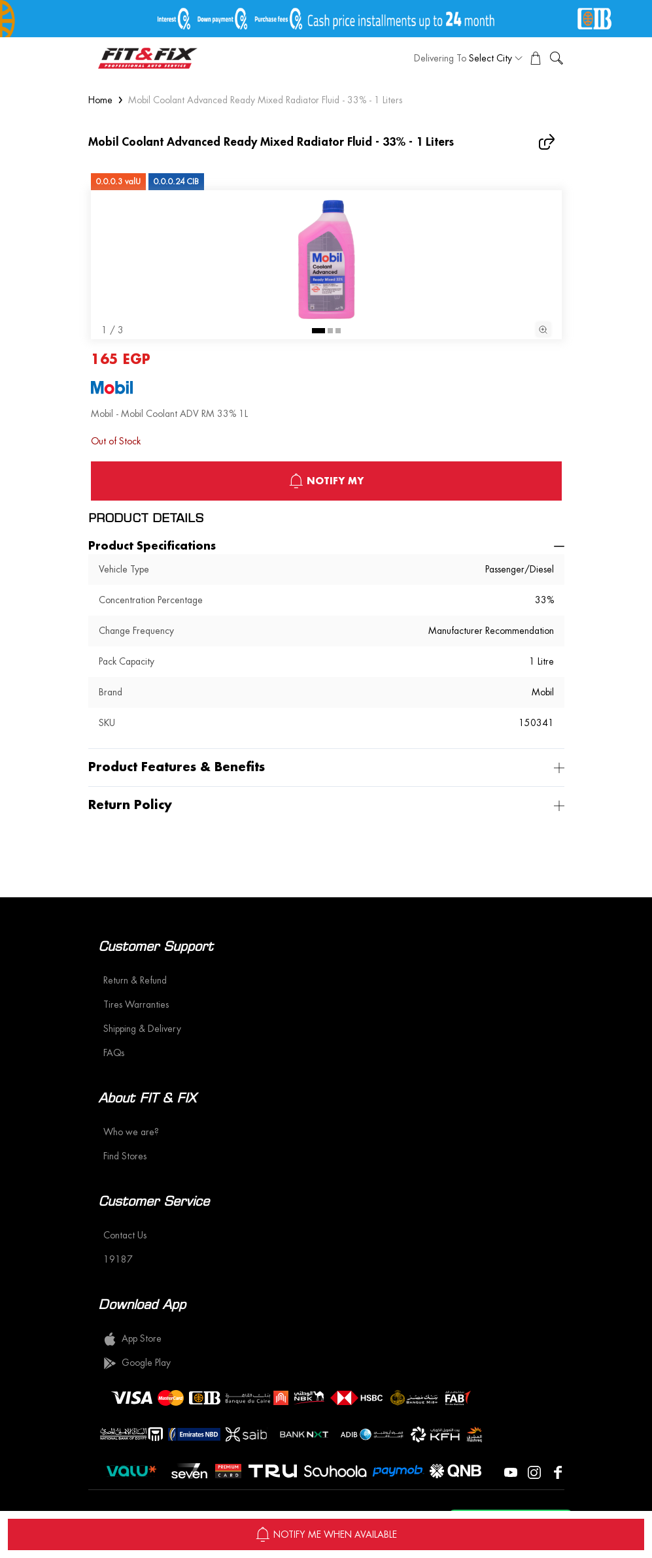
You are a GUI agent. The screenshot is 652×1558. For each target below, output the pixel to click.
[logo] (147, 58)
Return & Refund (135, 980)
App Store (132, 1339)
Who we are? (131, 1131)
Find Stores (124, 1156)
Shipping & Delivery (142, 1028)
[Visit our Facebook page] (557, 1471)
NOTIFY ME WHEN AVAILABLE (326, 1534)
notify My (326, 481)
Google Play (137, 1363)
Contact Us (124, 1235)
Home (100, 100)
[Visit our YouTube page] (510, 1471)
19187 (118, 1259)
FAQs (113, 1052)
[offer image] (326, 18)
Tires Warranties (136, 1004)
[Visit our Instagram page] (534, 1471)
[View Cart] (535, 58)
